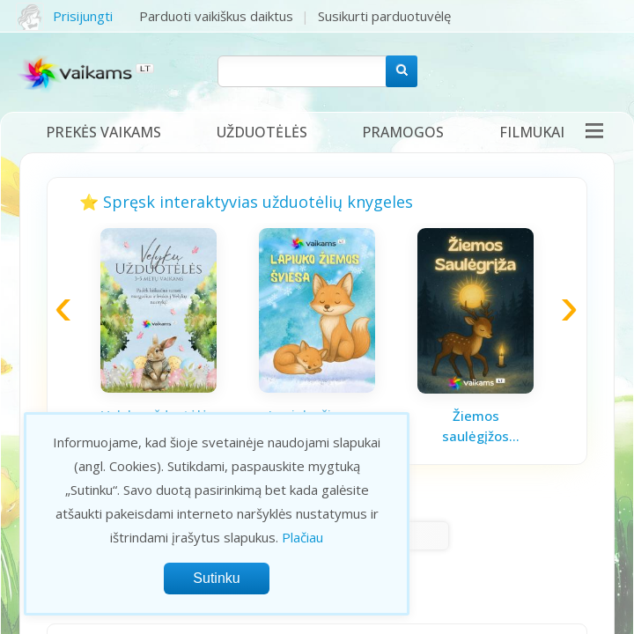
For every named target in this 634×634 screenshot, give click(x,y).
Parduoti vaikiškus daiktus (216, 16)
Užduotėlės (262, 132)
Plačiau (302, 537)
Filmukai (531, 132)
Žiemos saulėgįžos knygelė (475, 426)
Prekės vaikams (103, 132)
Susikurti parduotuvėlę (384, 16)
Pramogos (403, 132)
